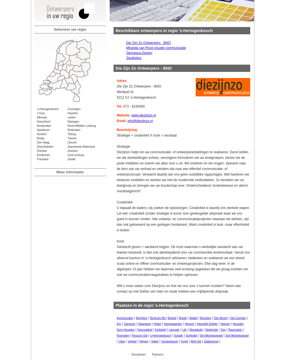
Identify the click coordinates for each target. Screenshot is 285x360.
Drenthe (42, 150)
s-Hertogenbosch (160, 335)
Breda (41, 138)
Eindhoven (43, 155)
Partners (158, 354)
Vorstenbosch (169, 341)
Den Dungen (238, 318)
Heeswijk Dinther (207, 323)
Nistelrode (211, 329)
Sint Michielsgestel (211, 335)
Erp (119, 323)
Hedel (157, 323)
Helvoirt (225, 323)
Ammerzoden (125, 318)
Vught (184, 341)
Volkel (155, 341)
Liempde (174, 329)
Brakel (193, 318)
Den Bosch (221, 318)
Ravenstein (235, 329)
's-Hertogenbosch (48, 109)
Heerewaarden (173, 323)
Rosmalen (123, 335)
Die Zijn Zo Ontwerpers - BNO (148, 43)
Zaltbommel (211, 341)
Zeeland (73, 150)
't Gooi (41, 113)
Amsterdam (44, 125)
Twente (72, 138)
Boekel (172, 318)
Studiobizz (134, 58)
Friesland (42, 159)
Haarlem (73, 113)
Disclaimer (139, 354)
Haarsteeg (144, 323)
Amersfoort (44, 121)
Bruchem (205, 318)
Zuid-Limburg (76, 155)
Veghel (132, 341)
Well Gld (196, 341)
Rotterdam (74, 130)
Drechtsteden (45, 146)
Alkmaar (42, 117)
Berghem (142, 318)
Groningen (74, 109)
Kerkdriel (160, 329)
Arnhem (42, 134)
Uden (122, 341)
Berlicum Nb (158, 318)
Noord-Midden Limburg (82, 125)
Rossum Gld (139, 335)
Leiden (72, 117)
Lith (184, 329)
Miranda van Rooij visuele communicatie (156, 48)
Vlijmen (143, 341)
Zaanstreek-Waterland (81, 146)
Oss (223, 329)
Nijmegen (73, 121)
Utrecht (72, 142)
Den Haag (43, 142)
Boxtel (183, 318)
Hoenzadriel (144, 329)
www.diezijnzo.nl (143, 115)
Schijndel (191, 335)
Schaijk (178, 335)
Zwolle (72, 159)
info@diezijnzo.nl (140, 121)
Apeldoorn (43, 130)
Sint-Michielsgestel (237, 335)
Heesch (189, 323)
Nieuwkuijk (196, 329)
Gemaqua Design (139, 53)
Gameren (130, 323)
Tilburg (72, 134)
